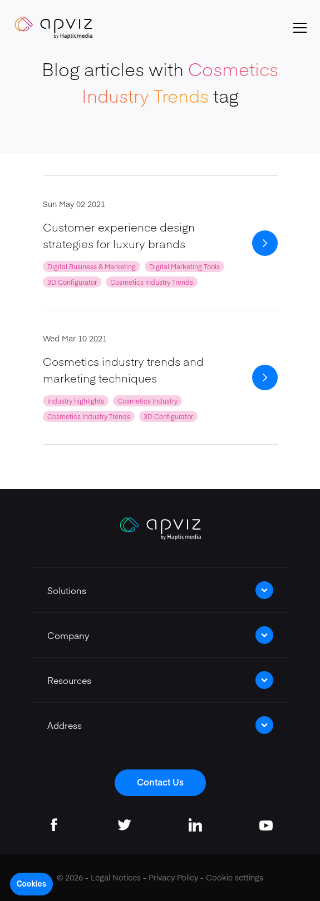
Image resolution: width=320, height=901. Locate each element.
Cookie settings (234, 877)
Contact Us (160, 782)
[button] (31, 884)
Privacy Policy (173, 877)
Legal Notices (116, 877)
